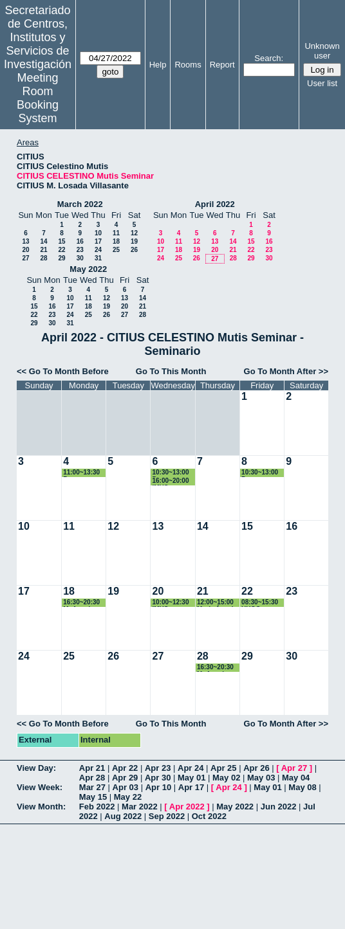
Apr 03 (125, 787)
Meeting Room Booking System (38, 98)
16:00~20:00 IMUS (170, 481)
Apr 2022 (187, 806)
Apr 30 (158, 777)
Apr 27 (294, 768)
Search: (268, 58)
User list (322, 83)
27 (25, 258)
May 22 (128, 797)
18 (116, 241)
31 (98, 258)
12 (134, 233)
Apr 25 (223, 768)
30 (80, 258)
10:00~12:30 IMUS (170, 603)
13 (25, 241)
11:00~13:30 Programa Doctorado (81, 473)
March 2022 (80, 204)
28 (43, 258)
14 (43, 241)
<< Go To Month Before (63, 371)
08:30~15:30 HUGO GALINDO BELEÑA (259, 603)
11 (116, 233)
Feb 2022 (97, 806)
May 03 (261, 777)
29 (61, 258)
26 (134, 249)
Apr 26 (256, 768)
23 (80, 249)
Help (158, 64)
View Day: (36, 768)
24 (98, 249)
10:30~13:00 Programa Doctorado (170, 473)
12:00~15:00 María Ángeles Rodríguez (219, 603)
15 (61, 241)
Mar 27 (92, 787)
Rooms (187, 64)
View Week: (39, 787)
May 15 (93, 797)
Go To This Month (171, 371)
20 (25, 249)
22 (61, 249)
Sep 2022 (167, 816)
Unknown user (321, 50)
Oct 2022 (209, 816)
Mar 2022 (140, 806)
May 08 (302, 787)
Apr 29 (125, 777)
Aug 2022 (123, 816)
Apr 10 (158, 787)
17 (98, 241)
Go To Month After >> (286, 371)
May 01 (191, 777)
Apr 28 (92, 777)
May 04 (296, 777)
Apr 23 (158, 768)
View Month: (41, 806)
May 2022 (88, 269)
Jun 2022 (279, 806)
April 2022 (215, 204)
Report (222, 64)
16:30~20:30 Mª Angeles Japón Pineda (84, 603)
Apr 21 (92, 768)
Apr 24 (190, 768)
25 (116, 249)
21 (43, 249)
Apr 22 (125, 768)
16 (80, 241)
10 (98, 233)
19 (134, 241)
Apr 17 (191, 787)
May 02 (226, 777)
